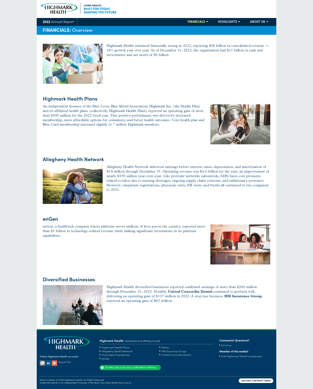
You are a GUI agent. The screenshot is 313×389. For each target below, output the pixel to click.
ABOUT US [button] (257, 21)
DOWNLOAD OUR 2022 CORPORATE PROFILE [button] (128, 368)
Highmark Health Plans (115, 347)
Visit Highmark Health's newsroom (241, 356)
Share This (61, 362)
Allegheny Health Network (117, 351)
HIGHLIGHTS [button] (227, 21)
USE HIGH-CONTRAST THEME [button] (256, 380)
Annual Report (58, 21)
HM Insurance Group (173, 351)
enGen (106, 358)
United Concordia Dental (176, 355)
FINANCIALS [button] (196, 21)
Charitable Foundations (116, 355)
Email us (226, 345)
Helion (165, 347)
